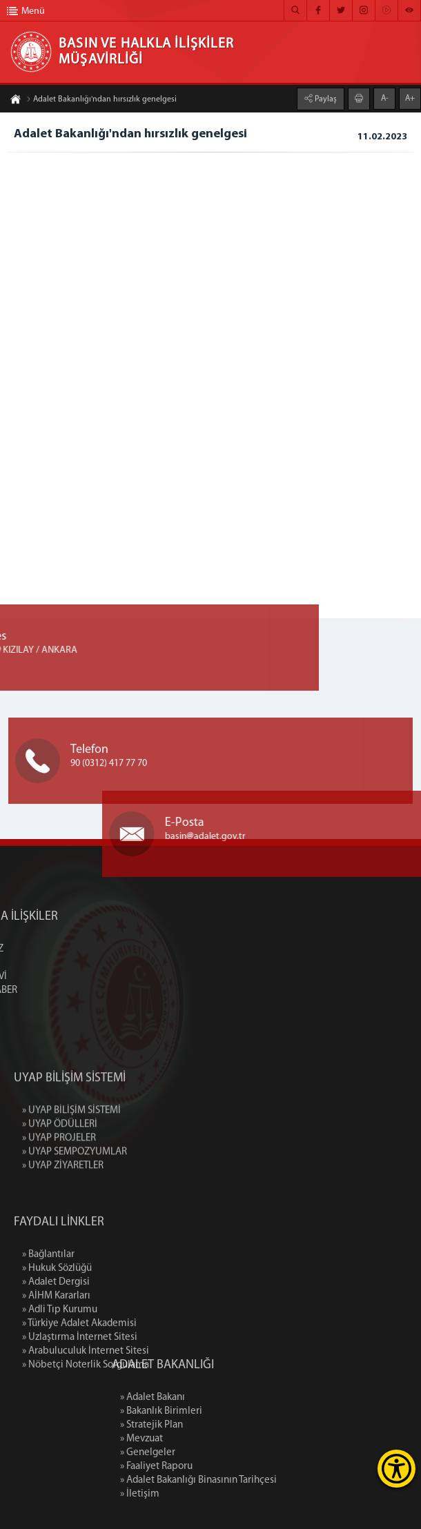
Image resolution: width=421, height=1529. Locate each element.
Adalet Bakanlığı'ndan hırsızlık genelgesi (101, 100)
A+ (410, 98)
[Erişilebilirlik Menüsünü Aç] (396, 1469)
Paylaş (325, 99)
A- (385, 98)
